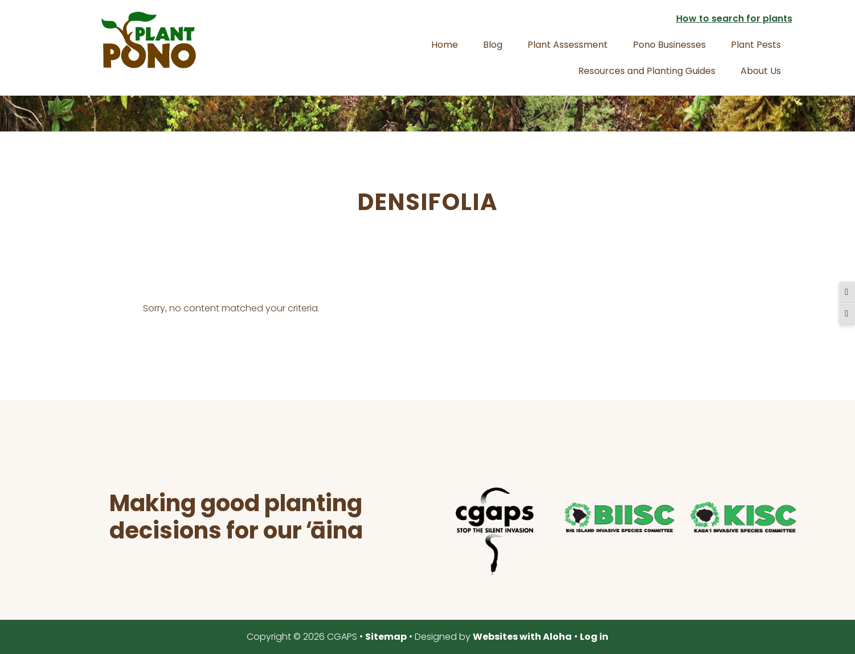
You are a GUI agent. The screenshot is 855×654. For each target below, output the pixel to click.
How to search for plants (734, 18)
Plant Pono (148, 39)
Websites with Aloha (522, 636)
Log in (594, 636)
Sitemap (386, 636)
